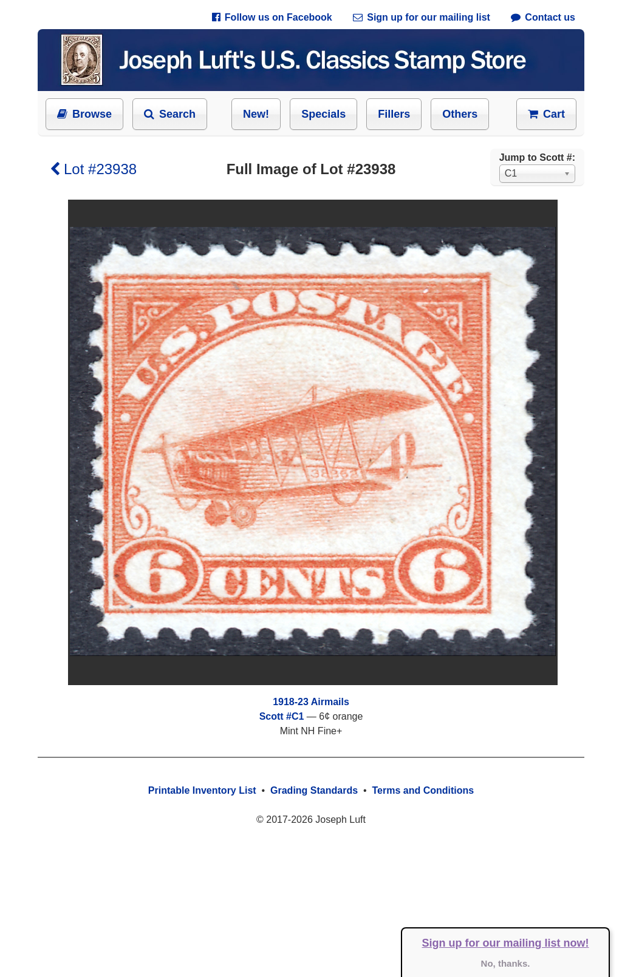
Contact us (543, 17)
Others (459, 114)
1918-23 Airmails (311, 702)
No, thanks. (505, 963)
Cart (546, 114)
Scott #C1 (281, 716)
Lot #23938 (93, 169)
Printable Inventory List (202, 790)
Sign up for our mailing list (421, 17)
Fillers (394, 114)
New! (256, 114)
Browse (84, 114)
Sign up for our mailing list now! (505, 943)
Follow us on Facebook (272, 17)
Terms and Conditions (423, 790)
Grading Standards (314, 790)
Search (170, 114)
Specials (323, 114)
